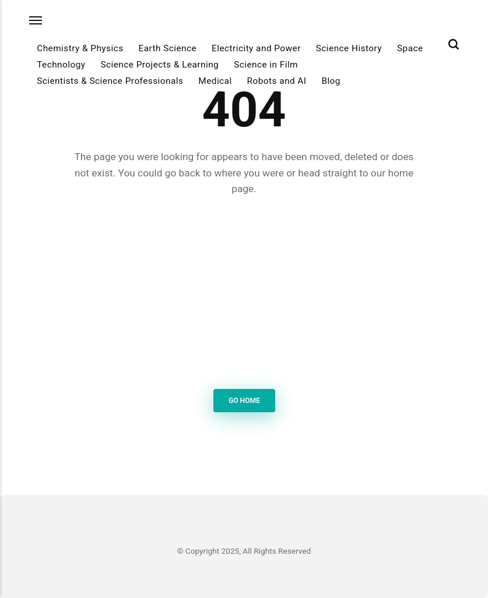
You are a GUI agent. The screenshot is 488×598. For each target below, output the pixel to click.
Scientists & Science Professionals (110, 81)
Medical (214, 81)
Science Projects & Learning (159, 64)
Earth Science (167, 48)
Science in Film (266, 64)
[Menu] (36, 20)
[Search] (453, 44)
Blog (330, 81)
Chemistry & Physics (80, 48)
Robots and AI (277, 81)
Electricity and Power (256, 48)
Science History (349, 48)
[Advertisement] (244, 294)
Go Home (243, 401)
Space (410, 48)
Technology (61, 64)
